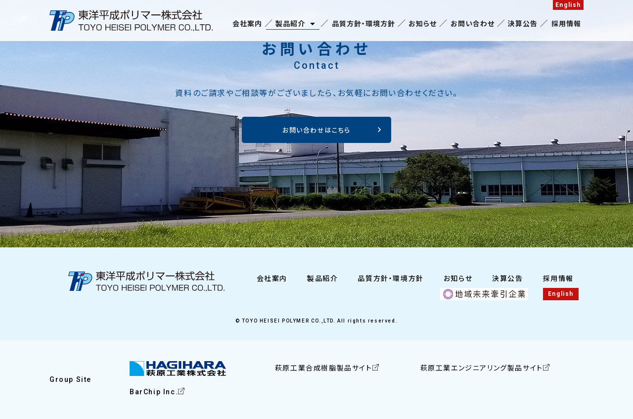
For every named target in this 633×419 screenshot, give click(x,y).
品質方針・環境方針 (363, 24)
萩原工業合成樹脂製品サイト (323, 368)
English (568, 4)
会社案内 (247, 24)
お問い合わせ (473, 24)
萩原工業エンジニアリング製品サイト (481, 368)
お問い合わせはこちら (316, 130)
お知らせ (422, 24)
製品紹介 (290, 24)
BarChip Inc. (154, 392)
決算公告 (523, 24)
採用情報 (566, 24)
